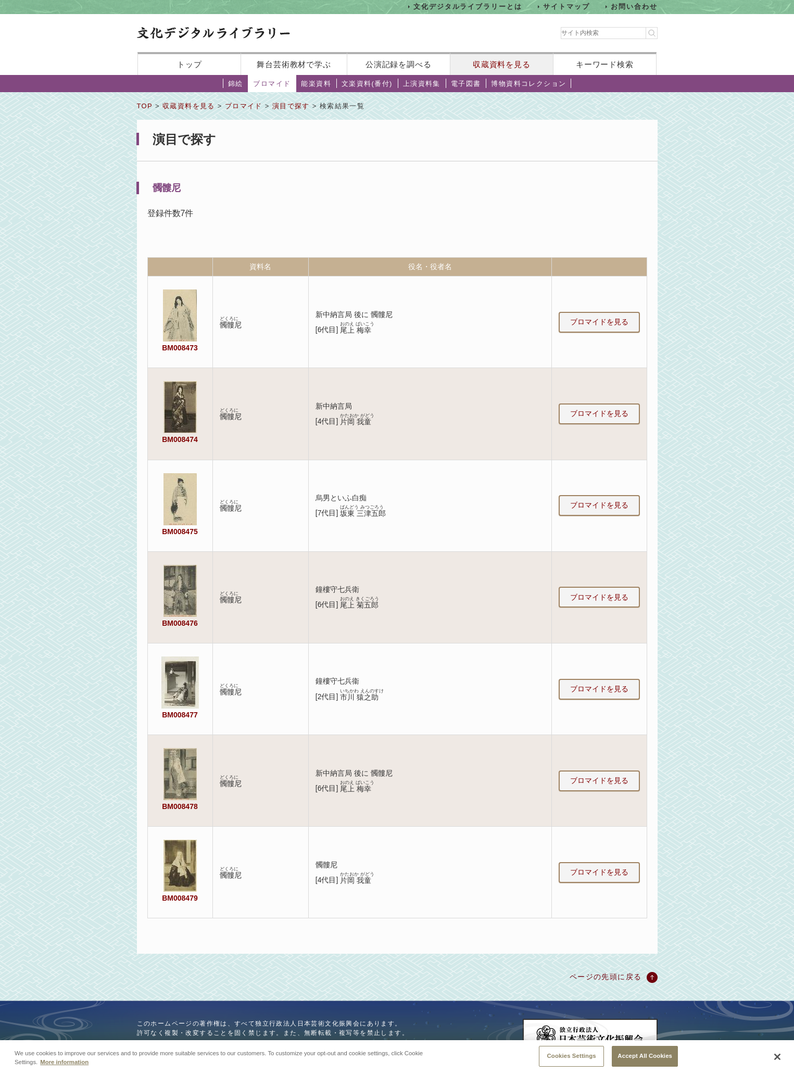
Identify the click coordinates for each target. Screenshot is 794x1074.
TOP (145, 106)
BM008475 (179, 531)
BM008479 (179, 898)
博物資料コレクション (528, 83)
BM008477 (179, 715)
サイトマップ (566, 6)
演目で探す (291, 106)
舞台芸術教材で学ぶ (294, 64)
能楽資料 (316, 83)
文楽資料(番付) (367, 83)
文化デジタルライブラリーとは (467, 6)
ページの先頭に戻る (606, 976)
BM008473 (179, 348)
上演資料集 (421, 83)
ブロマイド (272, 83)
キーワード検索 (605, 64)
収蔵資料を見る (502, 64)
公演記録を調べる (399, 64)
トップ (189, 64)
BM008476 (179, 623)
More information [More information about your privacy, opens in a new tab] (64, 1070)
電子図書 (466, 83)
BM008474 (179, 439)
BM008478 (179, 806)
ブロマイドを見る (599, 322)
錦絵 (235, 83)
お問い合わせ (634, 6)
